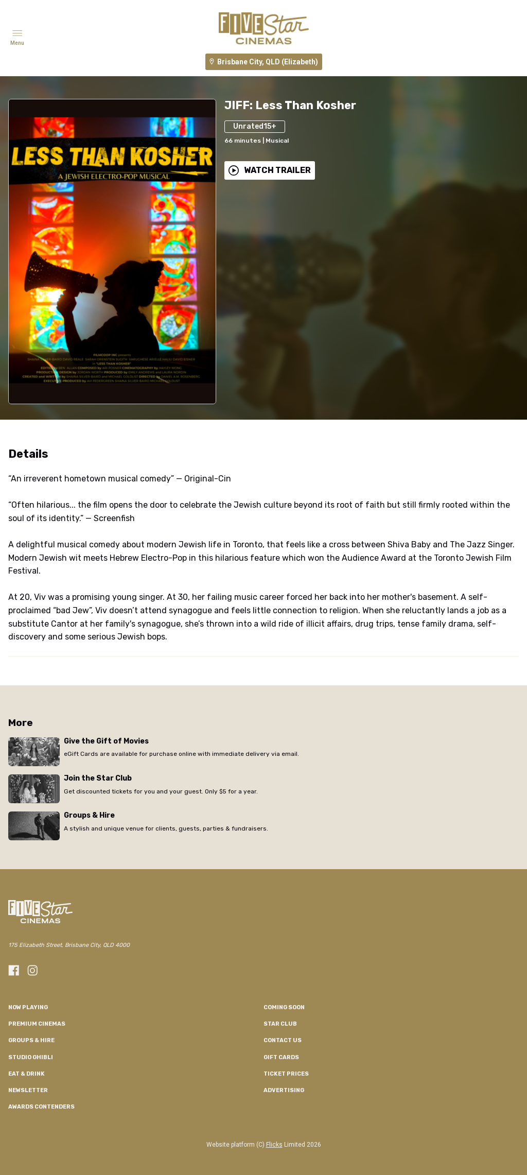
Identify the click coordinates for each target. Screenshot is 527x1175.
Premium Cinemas (36, 1024)
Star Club (280, 1024)
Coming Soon (284, 1007)
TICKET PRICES (286, 1073)
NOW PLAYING (28, 1007)
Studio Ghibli (30, 1057)
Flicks (274, 1144)
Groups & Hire (31, 1040)
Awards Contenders (41, 1106)
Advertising (284, 1090)
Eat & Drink (26, 1073)
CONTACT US (283, 1040)
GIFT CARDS (281, 1057)
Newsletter (28, 1090)
